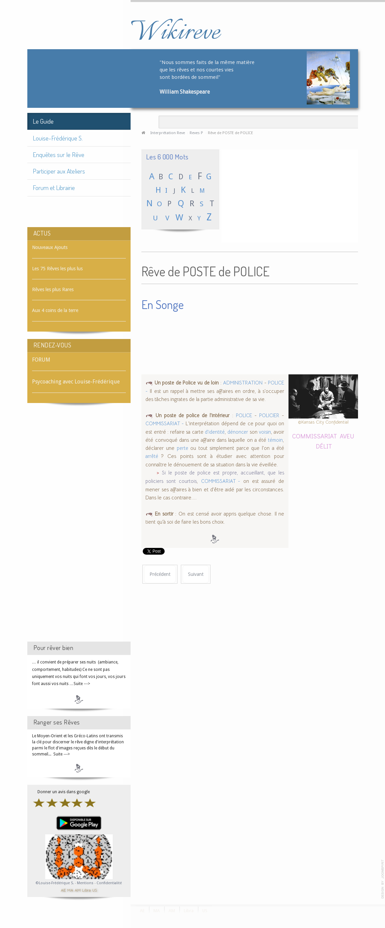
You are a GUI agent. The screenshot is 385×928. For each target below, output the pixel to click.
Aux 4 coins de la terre (55, 310)
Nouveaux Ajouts (49, 247)
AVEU (347, 436)
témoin (275, 440)
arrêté (153, 456)
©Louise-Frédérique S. (55, 883)
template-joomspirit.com (382, 879)
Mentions (85, 883)
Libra (86, 889)
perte (182, 448)
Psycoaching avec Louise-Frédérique (76, 381)
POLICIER (269, 415)
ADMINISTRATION (243, 383)
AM (78, 889)
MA (70, 889)
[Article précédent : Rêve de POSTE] (160, 574)
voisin (265, 432)
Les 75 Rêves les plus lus (57, 268)
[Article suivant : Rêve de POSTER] (196, 574)
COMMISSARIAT (314, 436)
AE (63, 889)
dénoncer (237, 432)
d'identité (215, 432)
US (94, 889)
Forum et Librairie (54, 187)
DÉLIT (324, 446)
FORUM (41, 360)
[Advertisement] (79, 528)
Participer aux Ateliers (59, 171)
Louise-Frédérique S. (58, 138)
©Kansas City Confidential (323, 422)
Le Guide (43, 121)
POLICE (244, 415)
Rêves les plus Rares (53, 289)
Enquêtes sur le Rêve (58, 154)
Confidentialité (109, 883)
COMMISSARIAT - (164, 424)
